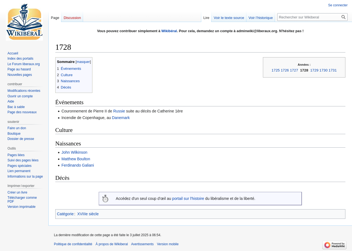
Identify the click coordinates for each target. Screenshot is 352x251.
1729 (314, 70)
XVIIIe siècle (88, 214)
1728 (304, 70)
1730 (324, 70)
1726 (285, 70)
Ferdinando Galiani (77, 165)
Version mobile (168, 244)
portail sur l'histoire (188, 198)
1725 (276, 70)
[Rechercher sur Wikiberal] (312, 17)
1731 (333, 70)
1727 (294, 70)
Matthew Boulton (75, 159)
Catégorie (65, 214)
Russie (119, 111)
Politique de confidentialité (73, 244)
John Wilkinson (74, 152)
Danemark (121, 117)
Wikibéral (169, 31)
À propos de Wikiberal (111, 244)
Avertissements (142, 244)
